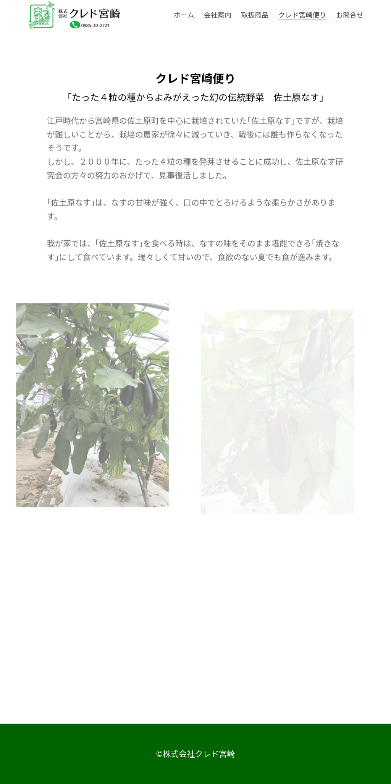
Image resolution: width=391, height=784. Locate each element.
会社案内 (217, 15)
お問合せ (350, 15)
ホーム (184, 15)
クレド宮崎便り (302, 15)
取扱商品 (254, 15)
